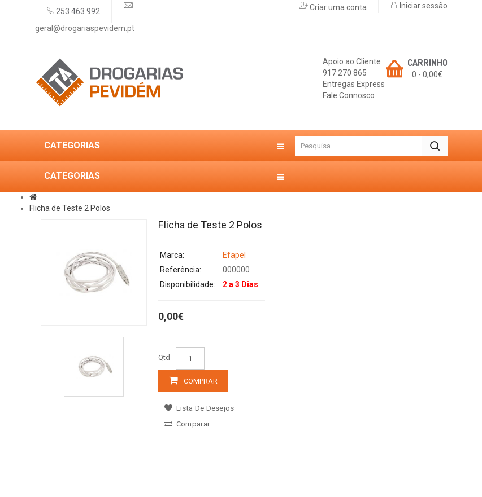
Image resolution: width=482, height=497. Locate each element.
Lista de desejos (199, 408)
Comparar (187, 424)
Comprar (201, 381)
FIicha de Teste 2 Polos (69, 208)
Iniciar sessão (423, 5)
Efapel (234, 255)
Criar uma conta (337, 7)
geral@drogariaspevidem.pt (84, 28)
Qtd (164, 357)
